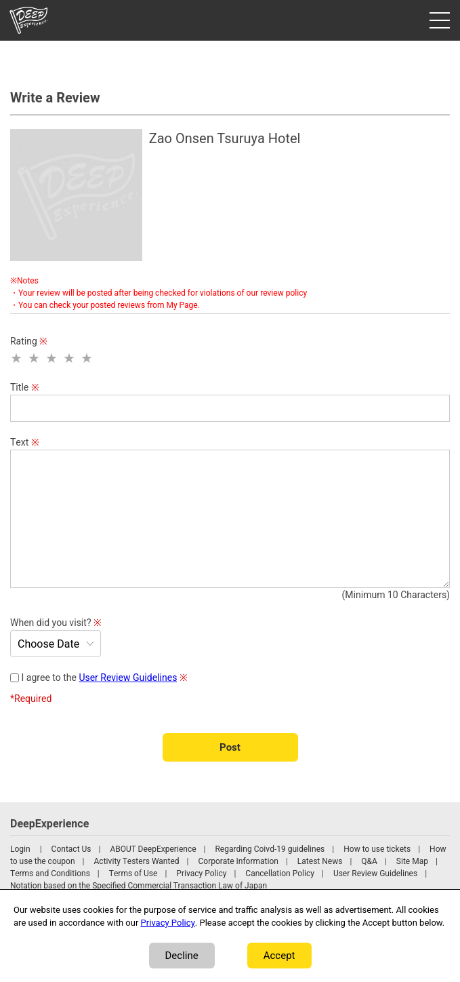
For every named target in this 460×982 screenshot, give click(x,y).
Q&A (369, 861)
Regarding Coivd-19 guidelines (270, 849)
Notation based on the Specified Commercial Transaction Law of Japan (138, 886)
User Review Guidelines (128, 678)
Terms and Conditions (50, 873)
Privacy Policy (201, 873)
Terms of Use (133, 873)
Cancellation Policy (279, 873)
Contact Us (71, 849)
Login (20, 849)
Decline (181, 955)
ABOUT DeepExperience (153, 849)
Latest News (320, 861)
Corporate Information (238, 861)
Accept (279, 955)
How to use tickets (377, 849)
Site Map (412, 861)
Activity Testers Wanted (137, 861)
